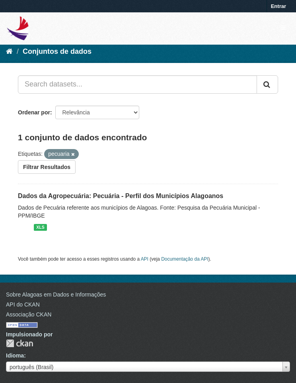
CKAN (19, 343)
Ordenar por (34, 112)
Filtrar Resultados (46, 167)
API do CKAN (23, 304)
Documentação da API (184, 259)
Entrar (278, 6)
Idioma (15, 355)
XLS (40, 227)
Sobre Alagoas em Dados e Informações (56, 294)
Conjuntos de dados (57, 51)
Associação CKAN (28, 314)
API (144, 259)
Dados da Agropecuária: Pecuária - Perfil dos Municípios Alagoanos (120, 195)
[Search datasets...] (137, 84)
